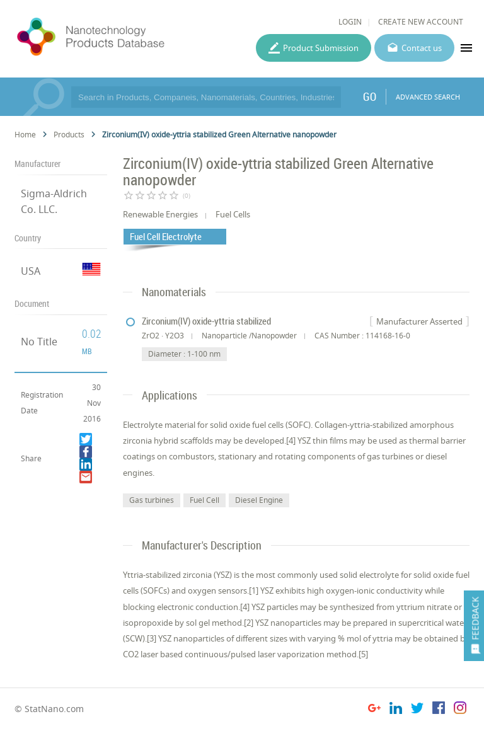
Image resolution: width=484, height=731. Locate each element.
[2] (248, 622)
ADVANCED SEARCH (428, 96)
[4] (245, 607)
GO (369, 96)
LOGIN (350, 21)
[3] (151, 638)
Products (69, 134)
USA (30, 271)
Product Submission (321, 48)
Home (25, 134)
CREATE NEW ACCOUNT (420, 21)
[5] (363, 654)
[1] (253, 590)
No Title (39, 341)
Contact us (421, 48)
